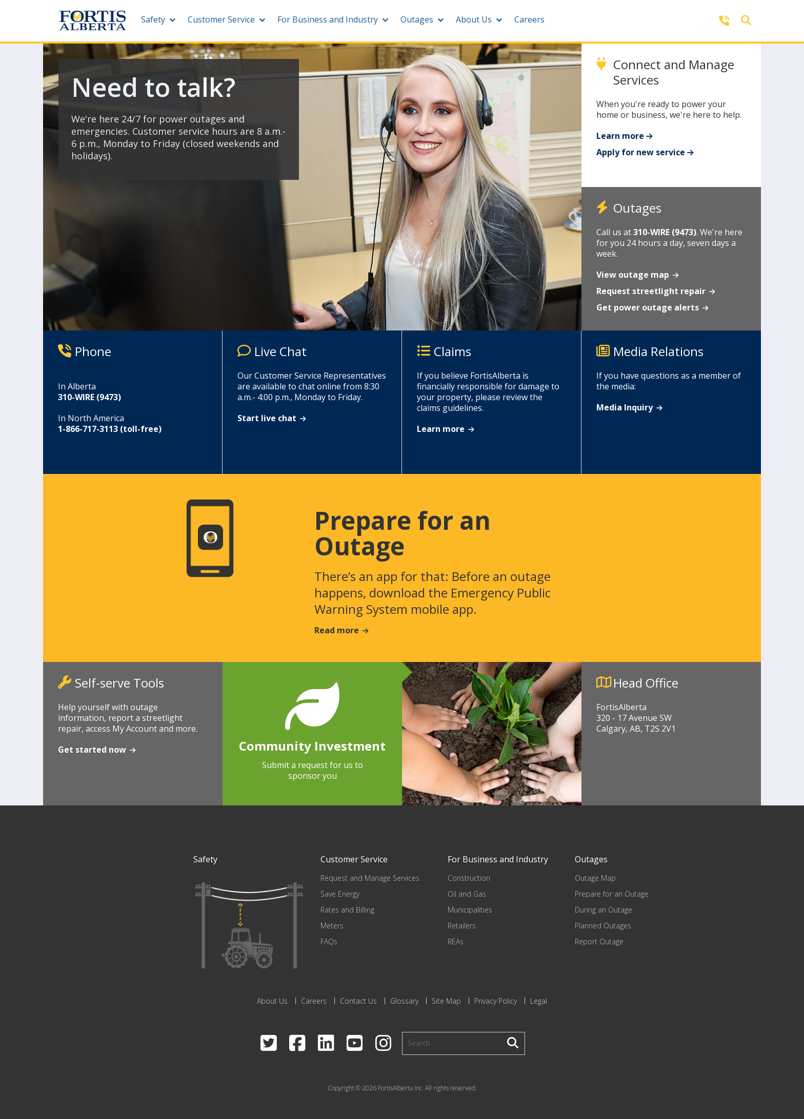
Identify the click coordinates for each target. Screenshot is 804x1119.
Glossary (404, 1001)
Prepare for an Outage (612, 894)
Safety (153, 19)
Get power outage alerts (647, 307)
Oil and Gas (467, 894)
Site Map (446, 1001)
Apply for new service (640, 152)
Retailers (462, 925)
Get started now (92, 749)
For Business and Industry (327, 19)
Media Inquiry (624, 407)
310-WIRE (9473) (664, 232)
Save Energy (339, 894)
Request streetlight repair (651, 291)
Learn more (620, 135)
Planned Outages (603, 925)
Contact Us (358, 1001)
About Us (474, 19)
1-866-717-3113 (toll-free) (110, 428)
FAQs (328, 941)
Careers (529, 19)
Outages (416, 19)
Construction (469, 878)
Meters (332, 925)
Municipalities (470, 910)
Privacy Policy (495, 1001)
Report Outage (599, 941)
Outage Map (595, 878)
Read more (336, 630)
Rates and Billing (347, 910)
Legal (538, 1001)
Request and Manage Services (369, 878)
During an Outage (603, 910)
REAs (456, 941)
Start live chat (266, 418)
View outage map (632, 274)
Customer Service (221, 19)
